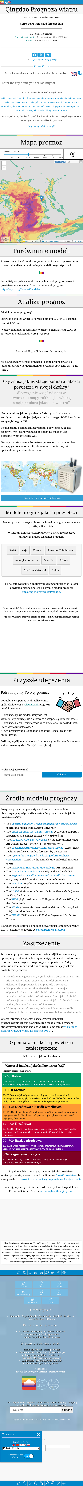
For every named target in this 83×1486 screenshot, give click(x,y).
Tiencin (63, 98)
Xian (57, 98)
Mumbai (5, 106)
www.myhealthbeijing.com (56, 1191)
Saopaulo (41, 106)
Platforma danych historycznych (42, 1363)
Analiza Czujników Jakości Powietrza (41, 1337)
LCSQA (15, 891)
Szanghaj (11, 98)
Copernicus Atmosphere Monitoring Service (37, 847)
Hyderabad (15, 106)
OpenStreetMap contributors (51, 241)
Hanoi (59, 102)
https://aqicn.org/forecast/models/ (20, 289)
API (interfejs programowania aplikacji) (41, 1360)
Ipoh (79, 106)
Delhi (32, 102)
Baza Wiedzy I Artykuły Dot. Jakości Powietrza (42, 1331)
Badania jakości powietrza (40, 1325)
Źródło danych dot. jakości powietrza (42, 1349)
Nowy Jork (31, 110)
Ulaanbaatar (49, 102)
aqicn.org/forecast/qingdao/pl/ (44, 59)
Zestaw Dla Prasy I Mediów (42, 1318)
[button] (41, 198)
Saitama (71, 98)
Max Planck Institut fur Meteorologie (33, 867)
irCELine (16, 883)
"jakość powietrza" (66, 1175)
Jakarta (39, 102)
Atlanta (64, 110)
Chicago (48, 110)
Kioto (79, 98)
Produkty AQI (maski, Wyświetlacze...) (42, 1357)
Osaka (6, 102)
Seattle (40, 110)
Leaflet (26, 241)
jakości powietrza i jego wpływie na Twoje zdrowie (51, 1179)
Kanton (50, 98)
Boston (56, 110)
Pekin (3, 98)
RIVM (14, 899)
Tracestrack (78, 241)
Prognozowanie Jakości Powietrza (42, 1355)
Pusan (18, 102)
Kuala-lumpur (69, 106)
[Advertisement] (41, 647)
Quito (48, 106)
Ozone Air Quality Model (26, 871)
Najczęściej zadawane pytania (40, 1343)
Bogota (25, 102)
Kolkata (75, 102)
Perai (18, 110)
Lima (33, 106)
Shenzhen (41, 98)
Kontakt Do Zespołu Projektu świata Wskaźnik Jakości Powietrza (42, 1316)
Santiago (26, 106)
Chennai (66, 102)
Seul (12, 102)
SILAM (15, 907)
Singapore (57, 106)
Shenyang (30, 98)
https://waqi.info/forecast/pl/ (41, 126)
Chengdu (21, 98)
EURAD (15, 915)
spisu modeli (31, 704)
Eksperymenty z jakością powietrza (41, 1334)
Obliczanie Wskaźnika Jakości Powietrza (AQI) (42, 1352)
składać (67, 1409)
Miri (23, 110)
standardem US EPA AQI (50, 929)
